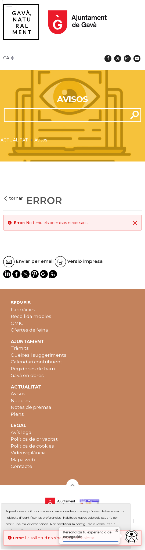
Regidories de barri (33, 368)
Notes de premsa (31, 407)
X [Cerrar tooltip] (113, 531)
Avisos (18, 393)
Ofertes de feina (29, 330)
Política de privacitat (34, 439)
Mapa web (23, 459)
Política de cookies (32, 446)
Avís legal (22, 432)
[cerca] (64, 115)
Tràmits (20, 348)
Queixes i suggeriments (38, 355)
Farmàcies (23, 309)
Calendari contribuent (36, 361)
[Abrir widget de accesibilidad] (131, 536)
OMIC (17, 323)
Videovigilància (28, 452)
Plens (17, 414)
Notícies (20, 400)
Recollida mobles (31, 316)
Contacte (21, 466)
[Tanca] (135, 222)
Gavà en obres (27, 375)
